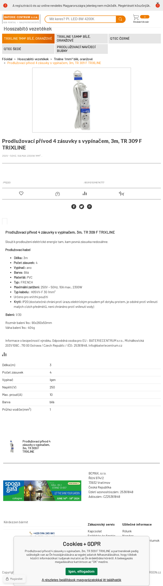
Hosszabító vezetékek (33, 59)
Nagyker (127, 536)
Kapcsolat (95, 531)
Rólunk (127, 531)
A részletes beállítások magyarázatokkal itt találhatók (81, 580)
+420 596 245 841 (42, 533)
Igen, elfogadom (82, 571)
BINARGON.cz (151, 572)
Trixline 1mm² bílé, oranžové (73, 59)
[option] (81, 100)
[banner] (21, 19)
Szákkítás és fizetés (101, 536)
